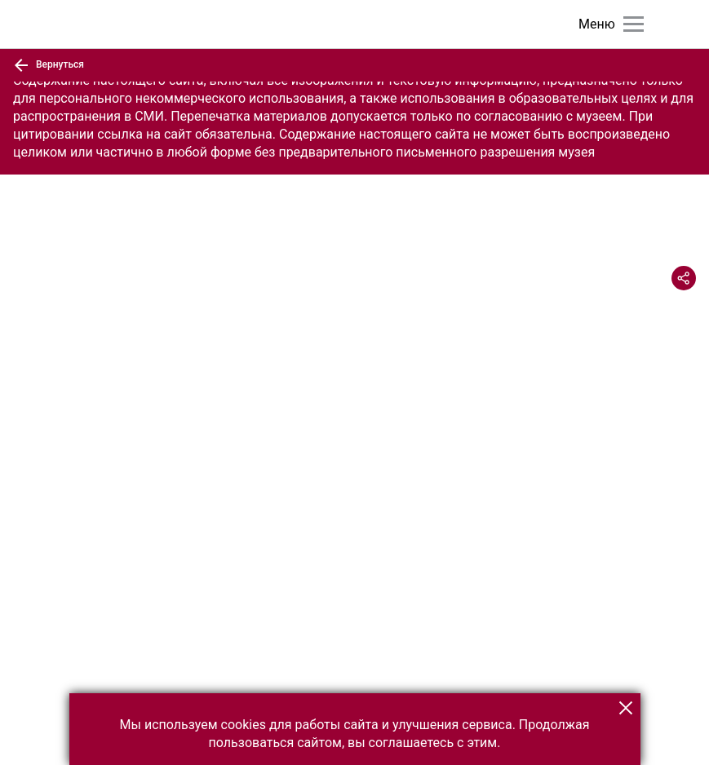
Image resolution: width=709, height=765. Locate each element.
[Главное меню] (633, 24)
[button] (626, 708)
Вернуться (48, 65)
